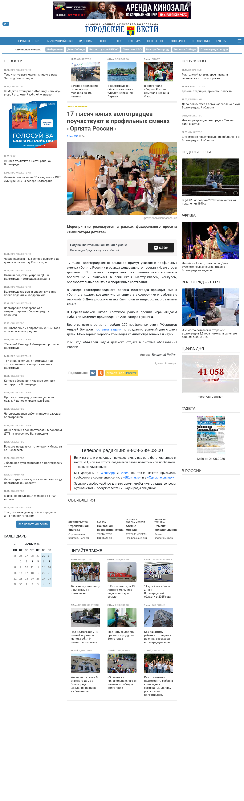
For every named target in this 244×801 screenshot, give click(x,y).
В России (192, 471)
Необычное (155, 41)
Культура (134, 41)
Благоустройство (60, 41)
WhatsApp (109, 473)
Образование (77, 106)
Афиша (189, 215)
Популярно (194, 61)
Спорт (104, 41)
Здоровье (86, 41)
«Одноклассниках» (160, 477)
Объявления (200, 41)
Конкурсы (178, 41)
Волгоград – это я (201, 282)
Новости (13, 61)
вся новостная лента (33, 524)
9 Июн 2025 (73, 136)
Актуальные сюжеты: (28, 49)
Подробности (196, 152)
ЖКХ (118, 41)
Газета (221, 41)
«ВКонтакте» (132, 477)
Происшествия (29, 41)
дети (160, 363)
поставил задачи (108, 329)
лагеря (171, 363)
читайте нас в (121, 372)
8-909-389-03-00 (145, 450)
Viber (124, 473)
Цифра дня (193, 349)
